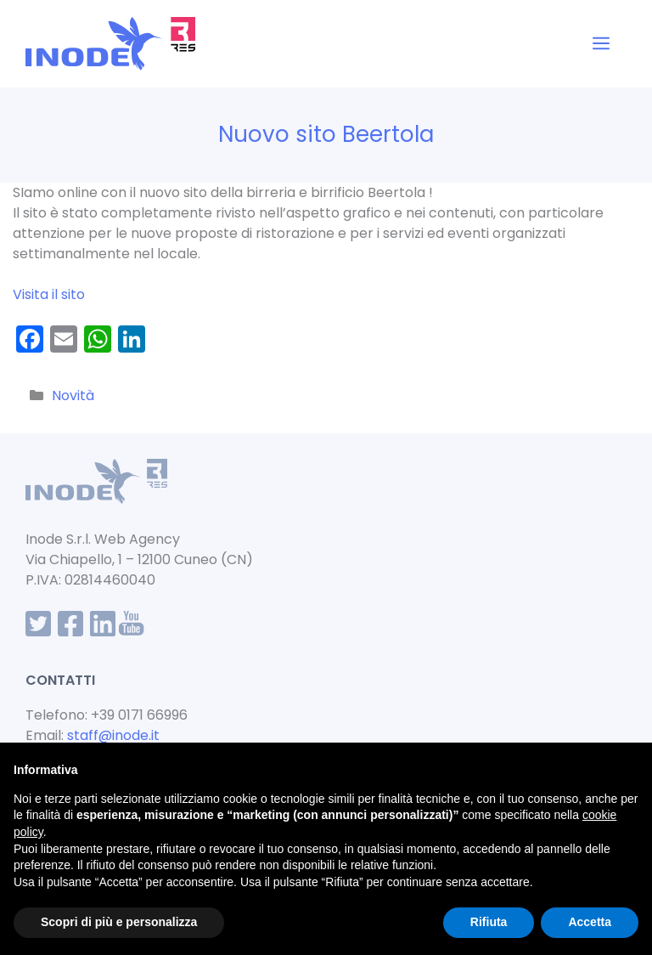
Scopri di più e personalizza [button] (119, 922)
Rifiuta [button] (489, 922)
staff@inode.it (113, 735)
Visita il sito (49, 294)
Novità (73, 395)
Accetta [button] (589, 922)
